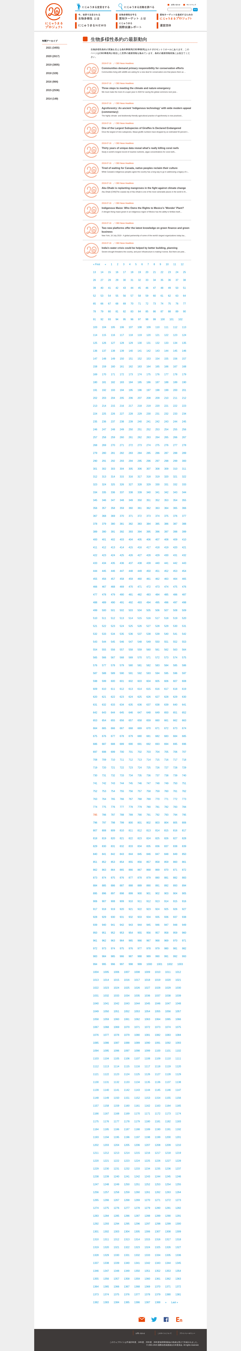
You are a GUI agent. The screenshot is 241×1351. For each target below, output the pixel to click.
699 (113, 752)
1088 (127, 1042)
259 (113, 437)
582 (148, 665)
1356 (106, 1278)
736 (148, 775)
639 (166, 704)
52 (94, 295)
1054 (147, 1011)
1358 (127, 1278)
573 (166, 657)
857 (148, 862)
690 (131, 744)
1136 (158, 1082)
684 (175, 736)
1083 (168, 1035)
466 (95, 586)
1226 (158, 1160)
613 (131, 689)
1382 (96, 1302)
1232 (127, 1168)
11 (174, 264)
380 (113, 523)
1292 (96, 1223)
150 (122, 358)
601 (122, 681)
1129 (178, 1074)
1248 (106, 1184)
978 (148, 948)
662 (175, 720)
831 (113, 846)
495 (157, 602)
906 (95, 901)
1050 (106, 1011)
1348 (116, 1271)
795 (184, 814)
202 (95, 398)
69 (124, 303)
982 (184, 948)
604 (148, 681)
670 (148, 728)
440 (157, 563)
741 (95, 783)
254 (166, 429)
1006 (116, 972)
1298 (158, 1223)
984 (104, 956)
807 (95, 830)
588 (104, 673)
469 (122, 586)
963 (113, 940)
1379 (158, 1294)
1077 (106, 1035)
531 (184, 626)
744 (122, 783)
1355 (96, 1278)
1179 (137, 1121)
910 (131, 901)
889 (140, 885)
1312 (116, 1239)
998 (131, 964)
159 (104, 366)
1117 (147, 1066)
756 (131, 791)
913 (157, 901)
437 (131, 563)
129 (131, 343)
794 (175, 814)
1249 (116, 1184)
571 (148, 657)
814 (157, 830)
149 (113, 358)
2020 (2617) (52, 56)
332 (175, 484)
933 (140, 917)
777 (122, 807)
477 (95, 594)
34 (154, 280)
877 (131, 877)
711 (122, 759)
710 (113, 759)
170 (104, 374)
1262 (158, 1192)
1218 (168, 1153)
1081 (147, 1035)
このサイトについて (165, 1333)
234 (184, 413)
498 (184, 602)
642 (95, 712)
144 (166, 350)
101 (171, 319)
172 (122, 374)
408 (166, 539)
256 (184, 429)
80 (109, 311)
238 (122, 421)
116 (113, 335)
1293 (106, 1223)
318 (148, 476)
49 (169, 288)
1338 (106, 1263)
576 (95, 665)
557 (122, 649)
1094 (96, 1050)
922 (140, 909)
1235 (158, 1168)
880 (157, 877)
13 (94, 272)
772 (175, 799)
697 (95, 752)
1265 (96, 1200)
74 (162, 303)
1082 (158, 1035)
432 (184, 555)
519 (175, 618)
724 (140, 767)
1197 (137, 1137)
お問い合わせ (140, 1333)
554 (95, 649)
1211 (96, 1153)
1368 (137, 1286)
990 (157, 956)
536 (131, 634)
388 (184, 523)
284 (140, 453)
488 (95, 602)
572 (157, 657)
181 (104, 382)
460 (140, 579)
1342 (147, 1263)
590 (122, 673)
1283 (96, 1215)
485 (166, 594)
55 (116, 295)
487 (184, 594)
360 (131, 508)
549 (148, 641)
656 (122, 720)
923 (148, 909)
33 (147, 280)
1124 (127, 1074)
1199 (158, 1137)
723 (131, 767)
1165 (178, 1105)
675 (95, 736)
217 (131, 406)
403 (122, 539)
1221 (106, 1160)
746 (140, 783)
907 (104, 901)
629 (175, 696)
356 (95, 508)
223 (184, 406)
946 (157, 925)
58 (139, 295)
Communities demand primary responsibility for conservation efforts (143, 68)
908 (113, 901)
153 (148, 358)
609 (95, 689)
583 (157, 665)
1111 (178, 1058)
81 (116, 311)
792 (157, 814)
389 (95, 531)
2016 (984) (52, 81)
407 (157, 539)
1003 (180, 964)
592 (140, 673)
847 (157, 854)
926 (175, 909)
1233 (137, 1168)
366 (184, 508)
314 (113, 476)
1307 (158, 1231)
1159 (116, 1105)
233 (175, 413)
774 (95, 807)
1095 (106, 1050)
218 (140, 406)
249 (122, 429)
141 (140, 350)
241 (148, 421)
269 (104, 445)
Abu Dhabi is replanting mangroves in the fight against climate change (144, 188)
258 (104, 437)
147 (95, 358)
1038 (168, 995)
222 (175, 406)
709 (104, 759)
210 (166, 398)
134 (175, 343)
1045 (147, 1003)
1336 (178, 1255)
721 (113, 767)
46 (147, 288)
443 (184, 563)
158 (95, 366)
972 (95, 948)
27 (102, 280)
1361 (158, 1278)
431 (175, 555)
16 (116, 272)
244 (175, 421)
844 (131, 854)
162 (131, 366)
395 (148, 531)
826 (166, 838)
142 (148, 350)
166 (166, 366)
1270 (147, 1200)
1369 (147, 1286)
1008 (137, 972)
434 (104, 563)
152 (140, 358)
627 (157, 696)
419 (166, 547)
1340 (127, 1263)
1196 (127, 1137)
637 (148, 704)
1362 (168, 1278)
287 (166, 453)
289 (184, 453)
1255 (178, 1184)
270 (113, 445)
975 (122, 948)
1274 (96, 1208)
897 (113, 893)
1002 (170, 964)
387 (175, 523)
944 (140, 925)
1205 (127, 1145)
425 (122, 555)
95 (124, 319)
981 (175, 948)
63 (177, 295)
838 (175, 846)
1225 (147, 1160)
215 (113, 406)
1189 (147, 1129)
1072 (147, 1027)
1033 (116, 995)
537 (140, 634)
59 (147, 295)
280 (104, 453)
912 (148, 901)
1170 (137, 1113)
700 (122, 752)
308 (157, 468)
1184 (96, 1129)
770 (157, 799)
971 (184, 940)
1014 (106, 980)
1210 (178, 1145)
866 (131, 869)
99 (154, 319)
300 (184, 461)
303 (113, 468)
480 (122, 594)
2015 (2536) (52, 90)
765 (113, 799)
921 (131, 909)
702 (140, 752)
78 (94, 311)
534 (113, 634)
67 (109, 303)
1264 (178, 1192)
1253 (158, 1184)
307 (148, 468)
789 (131, 814)
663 (184, 720)
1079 (127, 1035)
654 (104, 720)
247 (104, 429)
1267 (116, 1200)
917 (95, 909)
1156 (178, 1098)
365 (175, 508)
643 (104, 712)
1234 (147, 1168)
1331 (127, 1255)
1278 (137, 1208)
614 (140, 689)
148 (104, 358)
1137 (168, 1082)
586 (184, 665)
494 (148, 602)
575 (184, 657)
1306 (147, 1231)
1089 (137, 1042)
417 (148, 547)
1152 (137, 1098)
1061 (127, 1019)
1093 (178, 1042)
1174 (178, 1113)
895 (95, 893)
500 (104, 610)
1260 (137, 1192)
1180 (147, 1121)
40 (102, 288)
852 (104, 862)
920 (122, 909)
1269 (137, 1200)
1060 (116, 1019)
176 (157, 374)
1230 (106, 1168)
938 (184, 917)
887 (122, 885)
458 (122, 579)
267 (184, 437)
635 (131, 704)
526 (140, 626)
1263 (168, 1192)
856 (140, 862)
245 (184, 421)
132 (157, 343)
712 (131, 759)
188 (166, 382)
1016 (127, 980)
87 (162, 311)
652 (184, 712)
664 (95, 728)
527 (148, 626)
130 (140, 343)
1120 (178, 1066)
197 (148, 390)
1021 (178, 980)
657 (131, 720)
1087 (116, 1042)
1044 (137, 1003)
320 (166, 476)
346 (104, 500)
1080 (137, 1035)
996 (113, 964)
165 (157, 366)
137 (104, 350)
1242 (137, 1176)
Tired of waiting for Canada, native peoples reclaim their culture (139, 168)
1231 (116, 1168)
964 (122, 940)
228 (131, 413)
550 (157, 641)
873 (95, 877)
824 (148, 838)
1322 (127, 1247)
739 (175, 775)
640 (175, 704)
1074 (168, 1027)
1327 (178, 1247)
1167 (106, 1113)
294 (131, 461)
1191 (168, 1129)
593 (148, 673)
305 (131, 468)
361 (140, 508)
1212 (106, 1153)
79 (102, 311)
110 (157, 327)
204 (113, 398)
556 (113, 649)
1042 (116, 1003)
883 (184, 877)
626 (148, 696)
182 (113, 382)
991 (166, 956)
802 (148, 822)
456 (104, 579)
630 (184, 696)
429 (157, 555)
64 (184, 295)
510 (95, 618)
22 (162, 272)
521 (95, 626)
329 (148, 484)
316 (131, 476)
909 (122, 901)
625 (140, 696)
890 (148, 885)
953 (122, 932)
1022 (96, 987)
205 (122, 398)
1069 (116, 1027)
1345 (178, 1263)
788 (122, 814)
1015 (116, 980)
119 (140, 335)
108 (140, 327)
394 (140, 531)
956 (148, 932)
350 (140, 500)
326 (122, 484)
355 (184, 500)
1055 (158, 1011)
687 (104, 744)
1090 (147, 1042)
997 (122, 964)
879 (148, 877)
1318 (178, 1239)
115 (104, 335)
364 (166, 508)
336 (113, 492)
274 (148, 445)
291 (104, 461)
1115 (127, 1066)
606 (166, 681)
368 (104, 516)
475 (175, 586)
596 (175, 673)
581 (140, 665)
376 (175, 516)
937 (175, 917)
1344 (168, 1263)
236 (104, 421)
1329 (106, 1255)
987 (131, 956)
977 (140, 948)
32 (139, 280)
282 (122, 453)
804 (166, 822)
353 (166, 500)
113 (184, 327)
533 (104, 634)
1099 (147, 1050)
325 (113, 484)
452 (166, 571)
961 (95, 940)
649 (157, 712)
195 (131, 390)
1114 (116, 1066)
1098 (137, 1050)
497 (175, 602)
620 (95, 696)
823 (140, 838)
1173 (168, 1113)
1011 (168, 972)
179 (184, 374)
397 (166, 531)
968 (157, 940)
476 (184, 586)
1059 (106, 1019)
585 (175, 665)
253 (157, 429)
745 (131, 783)
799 (122, 822)
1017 (137, 980)
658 (140, 720)
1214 (127, 1153)
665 (104, 728)
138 (113, 350)
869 (157, 869)
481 (131, 594)
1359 (137, 1278)
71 (139, 303)
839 (184, 846)
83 (132, 311)
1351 (147, 1271)
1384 (116, 1302)
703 (148, 752)
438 (140, 563)
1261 (147, 1192)
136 (95, 350)
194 (122, 390)
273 (140, 445)
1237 (178, 1168)
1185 (106, 1129)
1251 (137, 1184)
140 (131, 350)
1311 (106, 1239)
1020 (168, 980)
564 (184, 649)
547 (131, 641)
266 (175, 437)
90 (184, 311)
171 (113, 374)
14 (102, 272)
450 (148, 571)
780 (148, 807)
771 (166, 799)
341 (157, 492)
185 (140, 382)
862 (95, 869)
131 (148, 343)
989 (148, 956)
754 (113, 791)
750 (175, 783)
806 (184, 822)
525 (131, 626)
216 (122, 406)
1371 (168, 1286)
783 (175, 807)
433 (95, 563)
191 (95, 390)
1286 (127, 1215)
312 (95, 476)
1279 (147, 1208)
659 (148, 720)
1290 (168, 1215)
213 (95, 406)
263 (148, 437)
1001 (159, 964)
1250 (127, 1184)
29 (116, 280)
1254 (168, 1184)
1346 (96, 1271)
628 (166, 696)
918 (104, 909)
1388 (158, 1302)
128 (122, 343)
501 (113, 610)
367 (95, 516)
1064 (158, 1019)
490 (113, 602)
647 (140, 712)
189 (175, 382)
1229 (96, 1168)
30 (124, 280)
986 (122, 956)
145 (175, 350)
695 (175, 744)
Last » (174, 1302)
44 (132, 288)
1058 (96, 1019)
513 (122, 618)
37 (177, 280)
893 (175, 885)
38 (184, 280)
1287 (137, 1215)
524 (122, 626)
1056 (168, 1011)
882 (175, 877)
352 (157, 500)
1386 (137, 1302)
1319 (96, 1247)
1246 (178, 1176)
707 (184, 752)
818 (95, 838)
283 (131, 453)
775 (104, 807)
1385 (127, 1302)
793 (166, 814)
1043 (127, 1003)
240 (140, 421)
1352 (158, 1271)
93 (109, 319)
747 (148, 783)
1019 (158, 980)
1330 (116, 1255)
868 (148, 869)
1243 (147, 1176)
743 (113, 783)
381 (122, 523)
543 (95, 641)
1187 (127, 1129)
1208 (158, 1145)
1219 (178, 1153)
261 (131, 437)
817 (184, 830)
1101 (168, 1050)
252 (148, 429)
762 (184, 791)
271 (122, 445)
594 (157, 673)
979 (157, 948)
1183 (178, 1121)
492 (131, 602)
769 (148, 799)
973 (104, 948)
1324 (147, 1247)
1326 (168, 1247)
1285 (116, 1215)
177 (166, 374)
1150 (116, 1098)
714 (148, 759)
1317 (168, 1239)
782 (166, 807)
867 (140, 869)
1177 (116, 1121)
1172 (158, 1113)
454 (184, 571)
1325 (158, 1247)
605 (157, 681)
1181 (158, 1121)
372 (140, 516)
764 (104, 799)
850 (184, 854)
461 (148, 579)
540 (166, 634)
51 (184, 288)
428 (148, 555)
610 (104, 689)
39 (94, 288)
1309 (178, 1231)
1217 (158, 1153)
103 (95, 327)
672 (166, 728)
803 (157, 822)
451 (157, 571)
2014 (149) (52, 98)
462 (157, 579)
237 (113, 421)
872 (184, 869)
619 (184, 689)
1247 (96, 1184)
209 (157, 398)
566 (104, 657)
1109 (158, 1058)
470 (131, 586)
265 (166, 437)
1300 (178, 1223)
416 (140, 547)
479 (113, 594)
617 (166, 689)
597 (184, 673)
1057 (178, 1011)
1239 (106, 1176)
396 (157, 531)
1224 (137, 1160)
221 (166, 406)
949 (184, 925)
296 (148, 461)
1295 (127, 1223)
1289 (158, 1215)
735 (140, 775)
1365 (106, 1286)
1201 (178, 1137)
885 (104, 885)
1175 (96, 1121)
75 (169, 303)
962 (104, 940)
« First (96, 264)
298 (166, 461)
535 (122, 634)
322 (184, 476)
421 (184, 547)
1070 (127, 1027)
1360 (147, 1278)
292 (113, 461)
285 (148, 453)
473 (157, 586)
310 (175, 468)
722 (122, 767)
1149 (106, 1098)
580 (131, 665)
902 (157, 893)
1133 (127, 1082)
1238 (96, 1176)
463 (166, 579)
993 (184, 956)
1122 (106, 1074)
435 (113, 563)
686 (95, 744)
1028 (158, 987)
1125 (137, 1074)
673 (175, 728)
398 (175, 531)
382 (131, 523)
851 (95, 862)
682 (157, 736)
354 (175, 500)
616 (157, 689)
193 (113, 390)
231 (157, 413)
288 (175, 453)
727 (166, 767)
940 (104, 925)
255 (175, 429)
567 (113, 657)
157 (184, 358)
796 (95, 822)
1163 (158, 1105)
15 (109, 272)
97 (139, 319)
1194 (106, 1137)
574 (175, 657)
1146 (168, 1090)
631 (95, 704)
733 (122, 775)
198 (157, 390)
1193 (96, 1137)
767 (131, 799)
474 (166, 586)
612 (122, 689)
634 (122, 704)
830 (104, 846)
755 (122, 791)
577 (104, 665)
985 (113, 956)
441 (166, 563)
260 (122, 437)
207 (140, 398)
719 (95, 767)
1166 (96, 1113)
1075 (178, 1027)
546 (122, 641)
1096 (116, 1050)
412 (104, 547)
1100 (158, 1050)
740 (184, 775)
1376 (127, 1294)
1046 (158, 1003)
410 (184, 539)
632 (104, 704)
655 (113, 720)
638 (157, 704)
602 (131, 681)
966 (140, 940)
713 (140, 759)
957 (157, 932)
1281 (168, 1208)
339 (140, 492)
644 (113, 712)
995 (104, 964)
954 (131, 932)
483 (148, 594)
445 (104, 571)
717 (175, 759)
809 (113, 830)
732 (113, 775)
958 (166, 932)
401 (104, 539)
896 (104, 893)
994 (95, 964)
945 (148, 925)
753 (104, 791)
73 (154, 303)
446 (113, 571)
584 (166, 665)
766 (122, 799)
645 (122, 712)
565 (95, 657)
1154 (158, 1098)
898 (122, 893)
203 (104, 398)
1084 (178, 1035)
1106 (127, 1058)
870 (166, 869)
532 (95, 634)
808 (104, 830)
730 (95, 775)
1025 (127, 987)
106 (122, 327)
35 (162, 280)
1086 (106, 1042)
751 (184, 783)
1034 (127, 995)
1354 (178, 1271)
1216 (147, 1153)
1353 (168, 1271)
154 (157, 358)
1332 (137, 1255)
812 (140, 830)
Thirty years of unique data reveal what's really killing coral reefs (140, 148)
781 (157, 807)
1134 (137, 1082)
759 (157, 791)
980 (166, 948)
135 (184, 343)
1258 (116, 1192)
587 (95, 673)
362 (148, 508)
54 (109, 295)
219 (148, 406)
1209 (168, 1145)
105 (113, 327)
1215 (137, 1153)
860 (175, 862)
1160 (127, 1105)
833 (131, 846)
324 (104, 484)
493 (140, 602)
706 (175, 752)
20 (147, 272)
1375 (116, 1294)
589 (113, 673)
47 (154, 288)
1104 (106, 1058)
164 (148, 366)
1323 (137, 1247)
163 (140, 366)
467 (104, 586)
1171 (147, 1113)
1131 (106, 1082)
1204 (116, 1145)
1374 (106, 1294)
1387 (147, 1302)
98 (147, 319)
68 (116, 303)
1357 (116, 1278)
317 (140, 476)
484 (157, 594)
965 (131, 940)
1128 (168, 1074)
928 (95, 917)
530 (175, 626)
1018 (147, 980)
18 (132, 272)
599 (104, 681)
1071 (137, 1027)
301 (95, 468)
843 (122, 854)
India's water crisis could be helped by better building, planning (139, 248)
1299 (168, 1223)
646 (131, 712)
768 (140, 799)
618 (175, 689)
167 (175, 366)
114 (95, 335)
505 (148, 610)
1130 (96, 1082)
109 (148, 327)
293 (122, 461)
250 (131, 429)
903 (166, 893)
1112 (96, 1066)
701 (131, 752)
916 (184, 901)
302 (104, 468)
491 (122, 602)
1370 (158, 1286)
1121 (96, 1074)
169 (95, 374)
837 (166, 846)
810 (122, 830)
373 (148, 516)
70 (132, 303)
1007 (127, 972)
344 (184, 492)
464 (175, 579)
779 (140, 807)
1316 (158, 1239)
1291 (178, 1215)
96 (132, 319)
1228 (178, 1160)
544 (104, 641)
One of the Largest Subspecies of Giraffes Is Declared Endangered (141, 128)
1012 (178, 972)
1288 (147, 1215)
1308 (168, 1231)
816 (175, 830)
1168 (116, 1113)
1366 (116, 1286)
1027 (147, 987)
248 (113, 429)
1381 (178, 1294)
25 (184, 272)
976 (131, 948)
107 (131, 327)
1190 (158, 1129)
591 (131, 673)
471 (140, 586)
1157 (96, 1105)
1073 (158, 1027)
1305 (137, 1231)
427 (140, 555)
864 (113, 869)
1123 (116, 1074)
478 (104, 594)
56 (124, 295)
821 (122, 838)
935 (157, 917)
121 (157, 335)
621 (104, 696)
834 (140, 846)
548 (140, 641)
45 (139, 288)
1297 (147, 1223)
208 (148, 398)
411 (95, 547)
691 (140, 744)
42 (116, 288)
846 (148, 854)
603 (140, 681)
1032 (106, 995)
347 (113, 500)
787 (113, 814)
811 (131, 830)
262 (140, 437)
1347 (106, 1271)
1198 (147, 1137)
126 (104, 343)
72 (147, 303)
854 (122, 862)
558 (131, 649)
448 (131, 571)
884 (95, 885)
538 (148, 634)
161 (122, 366)
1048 (178, 1003)
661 (166, 720)
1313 (127, 1239)
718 (184, 759)
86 (154, 311)
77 (184, 303)
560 (148, 649)
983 (95, 956)
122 (166, 335)
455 (95, 579)
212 (184, 398)
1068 (106, 1027)
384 (148, 523)
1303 (116, 1231)
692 (148, 744)
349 (131, 500)
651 (175, 712)
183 (122, 382)
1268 (127, 1200)
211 (175, 398)
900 (140, 893)
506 (157, 610)
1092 (168, 1042)
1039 (178, 995)
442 (175, 563)
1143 (137, 1090)
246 (95, 429)
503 (131, 610)
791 (148, 814)
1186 (116, 1129)
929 (104, 917)
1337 (96, 1263)
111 (166, 327)
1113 (106, 1066)
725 (148, 767)
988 (140, 956)
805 (175, 822)
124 (184, 335)
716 (166, 759)
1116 (137, 1066)
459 (131, 579)
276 (166, 445)
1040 (96, 1003)
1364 (96, 1286)
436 (122, 563)
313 (104, 476)
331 (166, 484)
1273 (178, 1200)
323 (95, 484)
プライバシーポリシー (187, 1333)
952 (113, 932)
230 (148, 413)
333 (184, 484)
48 (162, 288)
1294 (116, 1223)
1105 (116, 1058)
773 (184, 799)
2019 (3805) (52, 64)
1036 (147, 995)
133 (166, 343)
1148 (96, 1098)
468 (113, 586)
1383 (106, 1302)
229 (140, 413)
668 (131, 728)
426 (131, 555)
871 (175, 869)
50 (177, 288)
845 (140, 854)
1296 (137, 1223)
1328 (96, 1255)
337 (122, 492)
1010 (158, 972)
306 (140, 468)
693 (157, 744)
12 (182, 264)
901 (148, 893)
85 (147, 311)
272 (131, 445)
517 (157, 618)
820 (113, 838)
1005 (106, 972)
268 (95, 445)
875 (113, 877)
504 (140, 610)
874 (104, 877)
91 (94, 319)
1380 (168, 1294)
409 (175, 539)
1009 (147, 972)
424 (113, 555)
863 (104, 869)
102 (180, 319)
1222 (116, 1160)
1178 (127, 1121)
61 (162, 295)
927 (184, 909)
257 (95, 437)
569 (131, 657)
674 (184, 728)
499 (95, 610)
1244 (158, 1176)
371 (131, 516)
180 (95, 382)
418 (157, 547)
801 (140, 822)
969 (166, 940)
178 (175, 374)
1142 (127, 1090)
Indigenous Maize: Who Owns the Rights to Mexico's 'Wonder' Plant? (143, 208)
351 (148, 500)
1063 (147, 1019)
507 (166, 610)
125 (95, 343)
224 (95, 413)
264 (157, 437)
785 (95, 814)
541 (175, 634)
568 (122, 657)
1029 (168, 987)
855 (131, 862)
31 (132, 280)
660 (157, 720)
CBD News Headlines (125, 63)
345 (95, 500)
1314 (137, 1239)
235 (95, 421)
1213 (116, 1153)
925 (166, 909)
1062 (137, 1019)
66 (102, 303)
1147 (178, 1090)
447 (122, 571)
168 (184, 366)
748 (157, 783)
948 (175, 925)
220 (157, 406)
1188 (137, 1129)
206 (131, 398)
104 (104, 327)
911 (140, 901)
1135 (147, 1082)
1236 (168, 1168)
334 (95, 492)
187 (157, 382)
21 (154, 272)
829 (95, 846)
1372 (178, 1286)
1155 (168, 1098)
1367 (127, 1286)
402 (113, 539)
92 (102, 319)
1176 (106, 1121)
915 (175, 901)
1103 (96, 1058)
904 (175, 893)
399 (184, 531)
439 (148, 563)
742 (104, 783)
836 (157, 846)
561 (157, 649)
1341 (137, 1263)
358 (113, 508)
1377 (137, 1294)
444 (95, 571)
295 (140, 461)
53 (102, 295)
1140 (106, 1090)
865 (122, 869)
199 (166, 390)
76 (177, 303)
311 (184, 468)
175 (148, 374)
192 (104, 390)
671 (157, 728)
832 (122, 846)
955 (140, 932)
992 (175, 956)
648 (148, 712)
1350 (137, 1271)
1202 (96, 1145)
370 (122, 516)
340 (148, 492)
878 (140, 877)
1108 (147, 1058)
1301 (96, 1231)
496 (166, 602)
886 (113, 885)
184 (131, 382)
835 (148, 846)
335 (104, 492)
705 (166, 752)
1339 (116, 1263)
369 (113, 516)
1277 (127, 1208)
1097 (127, 1050)
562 (166, 649)
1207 (147, 1145)
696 (184, 744)
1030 (178, 987)
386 (166, 523)
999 (140, 964)
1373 (96, 1294)
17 (124, 272)
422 (95, 555)
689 (122, 744)
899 (131, 893)
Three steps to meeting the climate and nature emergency (136, 88)
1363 (178, 1278)
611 (113, 689)
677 (113, 736)
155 (166, 358)
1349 (127, 1271)
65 (94, 303)
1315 (147, 1239)
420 (175, 547)
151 (131, 358)
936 (166, 917)
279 (95, 453)
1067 (96, 1027)
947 (166, 925)
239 (131, 421)
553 (184, 641)
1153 (147, 1098)
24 (177, 272)
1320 (106, 1247)
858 (157, 862)
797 (104, 822)
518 (166, 618)
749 (166, 783)
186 (148, 382)
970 (175, 940)
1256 (96, 1192)
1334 (158, 1255)
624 (131, 696)
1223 (127, 1160)
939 (95, 925)
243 (166, 421)
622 (113, 696)
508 (175, 610)
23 (169, 272)
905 (184, 893)
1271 (158, 1200)
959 (175, 932)
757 (140, 791)
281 (113, 453)
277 (175, 445)
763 (95, 799)
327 (131, 484)
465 (184, 579)
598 (95, 681)
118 (131, 335)
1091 (158, 1042)
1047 (168, 1003)
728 (175, 767)
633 (113, 704)
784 (184, 807)
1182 (168, 1121)
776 (113, 807)
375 (166, 516)
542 (184, 634)
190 (184, 382)
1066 (178, 1019)
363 (157, 508)
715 (157, 759)
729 (184, 767)
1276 (116, 1208)
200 (175, 390)
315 (122, 476)
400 (95, 539)
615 (148, 689)
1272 (168, 1200)
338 (131, 492)
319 (157, 476)
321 (175, 476)
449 (140, 571)
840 (95, 854)
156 (175, 358)
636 (140, 704)
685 (184, 736)
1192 (178, 1129)
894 (184, 885)
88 (169, 311)
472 (148, 586)
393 (131, 531)
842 (113, 854)
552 (175, 641)
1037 (158, 995)
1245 (168, 1176)
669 (140, 728)
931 (122, 917)
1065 (168, 1019)
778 (131, 807)
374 (157, 516)
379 (104, 523)
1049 (96, 1011)
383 (140, 523)
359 (122, 508)
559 (140, 649)
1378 (147, 1294)
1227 (168, 1160)
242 (157, 421)
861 (184, 862)
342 (166, 492)
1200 (168, 1137)
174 (140, 374)
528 (157, 626)
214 (104, 406)
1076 (96, 1035)
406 (148, 539)
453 (175, 571)
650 (166, 712)
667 (122, 728)
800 (131, 822)
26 (94, 280)
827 (175, 838)
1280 (158, 1208)
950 (95, 932)
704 (157, 752)
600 (113, 681)
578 (113, 665)
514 (131, 618)
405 (140, 539)
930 (113, 917)
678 (122, 736)
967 (148, 940)
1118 (158, 1066)
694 (166, 744)
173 (131, 374)
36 (169, 280)
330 (157, 484)
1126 (147, 1074)
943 (131, 925)
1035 (137, 995)
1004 (96, 972)
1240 (116, 1176)
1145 (158, 1090)
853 (113, 862)
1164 (168, 1105)
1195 (116, 1137)
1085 (96, 1042)
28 (109, 280)
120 (148, 335)
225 (104, 413)
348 (122, 500)
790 (140, 814)
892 (166, 885)
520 (184, 618)
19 (139, 272)
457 (113, 579)
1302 (106, 1231)
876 (122, 877)
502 (122, 610)
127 (113, 343)
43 (124, 288)
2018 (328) (52, 73)
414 (122, 547)
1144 (147, 1090)
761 (175, 791)
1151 (127, 1098)
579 (122, 665)
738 (166, 775)
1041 (106, 1003)
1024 (116, 987)
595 (166, 673)
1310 (96, 1239)
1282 (178, 1208)
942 (122, 925)
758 (148, 791)
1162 (147, 1105)
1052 (127, 1011)
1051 (116, 1011)
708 (95, 759)
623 (122, 696)
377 (184, 516)
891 (157, 885)
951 (104, 932)
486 (175, 594)
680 (140, 736)
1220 (96, 1160)
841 (104, 854)
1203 (106, 1145)
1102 (178, 1050)
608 (184, 681)
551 (166, 641)
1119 (168, 1066)
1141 (116, 1090)
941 (113, 925)
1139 (96, 1090)
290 (95, 461)
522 (104, 626)
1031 (96, 995)
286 (157, 453)
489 (104, 602)
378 (95, 523)
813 (148, 830)
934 (148, 917)
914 (166, 901)
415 (131, 547)
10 (167, 264)
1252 (147, 1184)
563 (175, 649)
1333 (147, 1255)
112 (175, 327)
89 (177, 311)
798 (113, 822)
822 (131, 838)
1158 (106, 1105)
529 (166, 626)
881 (166, 877)
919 (113, 909)
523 (113, 626)
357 (104, 508)
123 (175, 335)
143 (157, 350)
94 (116, 319)
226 (113, 413)
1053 (137, 1011)
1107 (137, 1058)
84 (139, 311)
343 (175, 492)
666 (113, 728)
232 (166, 413)
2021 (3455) (52, 47)
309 (166, 468)
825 (157, 838)
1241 (127, 1176)
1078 (116, 1035)
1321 (116, 1247)
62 (169, 295)
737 (157, 775)
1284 (106, 1215)
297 (157, 461)
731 (104, 775)
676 (104, 736)
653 (95, 720)
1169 (127, 1113)
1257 (106, 1192)
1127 (158, 1074)
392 (122, 531)
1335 (168, 1255)
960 (184, 932)
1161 (137, 1105)
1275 (106, 1208)
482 (140, 594)
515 (140, 618)
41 (109, 288)
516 (148, 618)
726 (157, 767)
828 (184, 838)
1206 (137, 1145)
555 (104, 649)
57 (132, 295)
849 (175, 854)
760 (166, 791)
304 (122, 468)
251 (140, 429)
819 (104, 838)
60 (154, 295)
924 (157, 909)
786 (104, 814)
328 (140, 484)
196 (140, 390)
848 (166, 854)
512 (113, 618)
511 (104, 618)
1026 (137, 987)
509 (184, 610)
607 (175, 681)
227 (122, 413)
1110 (168, 1058)
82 (124, 311)
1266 (106, 1200)
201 (184, 390)
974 (113, 948)
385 (157, 523)
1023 (106, 987)
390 (104, 531)
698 (104, 752)
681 (148, 736)
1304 (127, 1231)
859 (166, 862)
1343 (158, 1263)
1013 (96, 980)
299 (175, 461)
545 (113, 641)
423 (104, 555)
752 (95, 791)
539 (157, 634)
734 (131, 775)
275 (157, 445)
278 (184, 445)
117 (122, 335)
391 (113, 531)
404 (131, 539)
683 (166, 736)
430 (166, 555)
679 (131, 736)
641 (184, 704)
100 (163, 319)
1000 (149, 964)
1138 (178, 1082)
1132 (116, 1082)
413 (113, 547)
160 (113, 366)
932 (131, 917)
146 (184, 350)
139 (122, 350)
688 (113, 744)
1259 (127, 1192)
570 (140, 657)
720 (104, 767)
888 (131, 885)
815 (166, 830)
